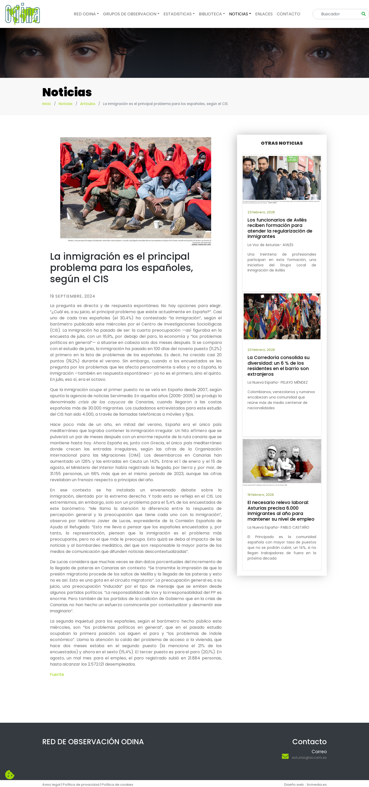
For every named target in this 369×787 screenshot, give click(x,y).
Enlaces (264, 14)
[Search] (337, 14)
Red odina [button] (85, 14)
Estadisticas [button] (177, 14)
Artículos (87, 103)
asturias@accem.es (309, 757)
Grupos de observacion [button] (129, 14)
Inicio (46, 103)
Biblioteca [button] (210, 14)
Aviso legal (51, 784)
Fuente (57, 674)
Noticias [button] (238, 14)
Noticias (66, 103)
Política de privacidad (81, 784)
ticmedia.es (317, 784)
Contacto (288, 14)
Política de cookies (117, 784)
